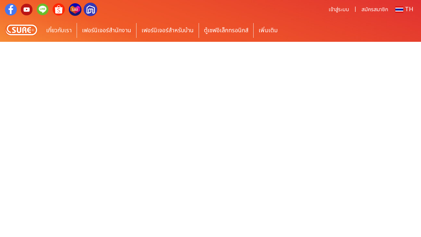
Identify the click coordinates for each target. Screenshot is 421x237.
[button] (292, 30)
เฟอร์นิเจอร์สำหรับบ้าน (167, 30)
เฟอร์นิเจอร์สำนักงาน (106, 30)
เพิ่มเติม (268, 30)
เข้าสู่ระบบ (339, 9)
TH (404, 9)
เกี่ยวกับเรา (59, 30)
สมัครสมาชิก (374, 9)
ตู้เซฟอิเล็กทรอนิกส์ (226, 30)
